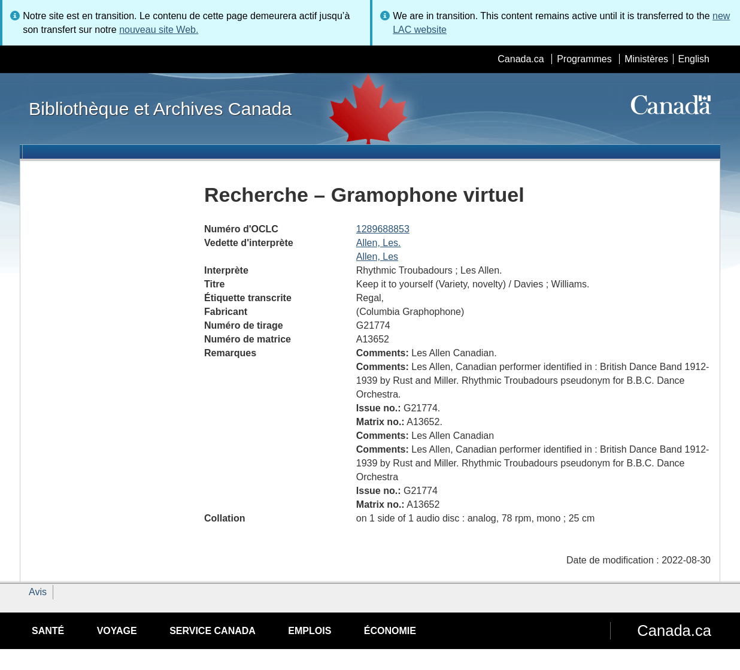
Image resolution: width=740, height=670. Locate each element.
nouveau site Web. (158, 30)
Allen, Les (377, 256)
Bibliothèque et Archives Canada (160, 108)
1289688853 (383, 229)
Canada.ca (521, 59)
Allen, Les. (378, 243)
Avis (38, 592)
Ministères (646, 59)
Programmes (584, 59)
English (693, 59)
